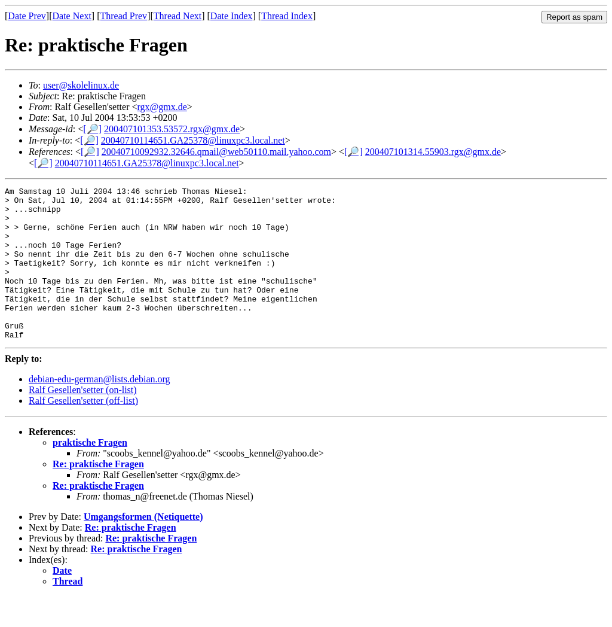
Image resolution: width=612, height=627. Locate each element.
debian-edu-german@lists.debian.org (99, 409)
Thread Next (177, 16)
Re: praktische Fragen (98, 494)
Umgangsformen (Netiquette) (143, 547)
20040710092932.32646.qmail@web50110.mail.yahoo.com (216, 152)
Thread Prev (123, 16)
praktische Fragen (90, 473)
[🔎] (92, 129)
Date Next (72, 16)
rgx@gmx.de (162, 107)
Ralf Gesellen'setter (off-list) (83, 431)
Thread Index (287, 16)
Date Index (231, 16)
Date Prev (27, 16)
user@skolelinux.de (81, 85)
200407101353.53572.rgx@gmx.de (172, 129)
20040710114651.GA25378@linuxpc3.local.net (193, 140)
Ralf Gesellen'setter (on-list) (83, 420)
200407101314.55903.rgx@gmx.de (433, 152)
